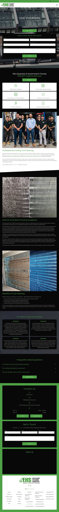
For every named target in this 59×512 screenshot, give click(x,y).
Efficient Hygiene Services (28, 155)
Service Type (32, 42)
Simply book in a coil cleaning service (12, 155)
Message (5, 47)
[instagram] (30, 486)
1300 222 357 (15, 164)
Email (31, 37)
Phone (5, 42)
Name (5, 37)
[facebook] (28, 486)
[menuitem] (9, 492)
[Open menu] (57, 5)
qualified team (39, 155)
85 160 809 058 (30, 488)
